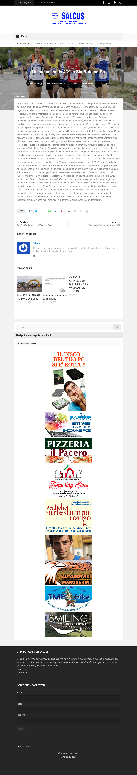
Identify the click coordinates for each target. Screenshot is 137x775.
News (76, 83)
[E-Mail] (68, 698)
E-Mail (20, 692)
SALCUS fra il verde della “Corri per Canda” (42, 224)
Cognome (21, 714)
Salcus (36, 243)
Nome (19, 703)
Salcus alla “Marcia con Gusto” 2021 (94, 224)
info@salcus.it (68, 757)
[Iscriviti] (21, 729)
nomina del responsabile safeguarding (95, 44)
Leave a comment (89, 83)
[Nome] (68, 710)
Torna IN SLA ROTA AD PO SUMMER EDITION (54, 44)
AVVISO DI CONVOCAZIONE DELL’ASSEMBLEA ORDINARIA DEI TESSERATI (78, 284)
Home (17, 96)
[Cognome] (68, 721)
